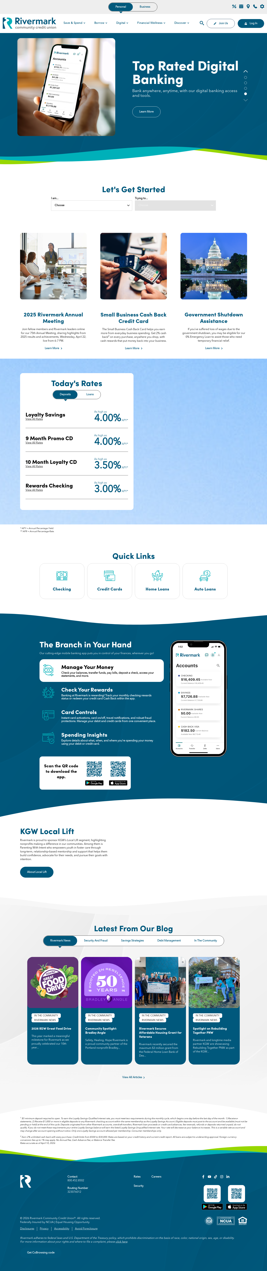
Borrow (99, 23)
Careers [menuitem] (156, 1177)
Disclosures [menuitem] (27, 1228)
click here (121, 1242)
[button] (246, 71)
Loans (90, 394)
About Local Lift (40, 872)
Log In (251, 23)
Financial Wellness (149, 23)
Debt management (169, 940)
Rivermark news (60, 940)
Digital (120, 23)
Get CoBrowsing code (40, 1252)
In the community (205, 940)
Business (145, 7)
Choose (59, 205)
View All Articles (133, 1077)
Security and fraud (95, 940)
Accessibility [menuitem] (61, 1228)
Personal (120, 7)
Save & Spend (73, 23)
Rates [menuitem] (137, 1177)
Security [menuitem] (139, 1186)
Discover (180, 23)
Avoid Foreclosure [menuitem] (86, 1228)
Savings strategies (132, 940)
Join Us (221, 23)
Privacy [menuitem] (44, 1228)
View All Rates (34, 419)
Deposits (65, 394)
